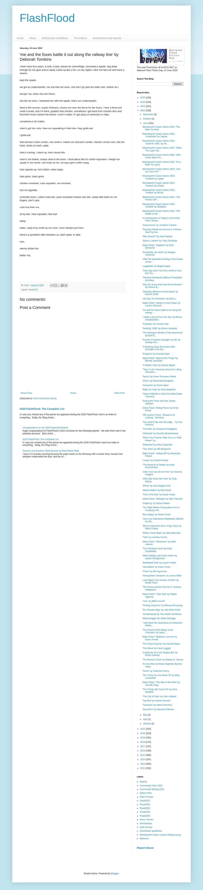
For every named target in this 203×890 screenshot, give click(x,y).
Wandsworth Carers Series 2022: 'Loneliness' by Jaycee (158, 135)
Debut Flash (146, 793)
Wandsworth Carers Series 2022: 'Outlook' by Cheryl (158, 184)
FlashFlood (47, 18)
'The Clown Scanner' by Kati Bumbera (161, 644)
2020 (143, 733)
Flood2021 (145, 800)
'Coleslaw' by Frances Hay (155, 324)
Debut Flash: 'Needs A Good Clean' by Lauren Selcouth (161, 304)
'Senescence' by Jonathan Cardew (159, 225)
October (147, 118)
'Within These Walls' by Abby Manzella (161, 533)
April (145, 719)
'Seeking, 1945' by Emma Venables (159, 328)
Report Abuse (145, 847)
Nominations (146, 823)
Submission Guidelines (55, 38)
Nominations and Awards (107, 38)
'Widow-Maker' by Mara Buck (156, 490)
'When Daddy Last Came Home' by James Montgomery (159, 557)
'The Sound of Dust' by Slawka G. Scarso (162, 659)
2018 (143, 742)
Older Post (119, 393)
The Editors (80, 38)
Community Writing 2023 (152, 789)
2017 (143, 746)
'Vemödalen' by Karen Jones (156, 567)
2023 (143, 106)
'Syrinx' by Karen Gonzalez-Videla (159, 376)
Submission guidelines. (151, 831)
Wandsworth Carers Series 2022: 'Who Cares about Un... (161, 156)
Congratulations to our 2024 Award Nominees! (45, 427)
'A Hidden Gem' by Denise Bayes (158, 365)
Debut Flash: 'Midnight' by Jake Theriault (162, 498)
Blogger (115, 873)
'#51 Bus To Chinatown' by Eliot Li (159, 298)
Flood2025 (145, 816)
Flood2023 (145, 808)
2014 (143, 759)
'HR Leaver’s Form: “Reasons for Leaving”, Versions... (158, 416)
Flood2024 (145, 812)
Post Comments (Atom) (45, 398)
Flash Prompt (146, 797)
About (32, 38)
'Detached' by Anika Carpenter (157, 444)
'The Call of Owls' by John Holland (159, 696)
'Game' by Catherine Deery (155, 671)
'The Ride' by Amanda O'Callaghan (159, 429)
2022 (143, 110)
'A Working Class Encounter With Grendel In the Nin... (158, 348)
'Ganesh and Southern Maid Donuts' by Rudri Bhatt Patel (50, 451)
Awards (143, 781)
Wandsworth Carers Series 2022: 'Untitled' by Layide (158, 177)
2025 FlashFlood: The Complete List (42, 408)
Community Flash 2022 (151, 785)
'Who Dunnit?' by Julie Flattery (157, 236)
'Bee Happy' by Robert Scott (156, 514)
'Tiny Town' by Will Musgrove (156, 449)
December (148, 114)
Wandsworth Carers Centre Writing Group (160, 835)
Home (20, 38)
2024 (143, 102)
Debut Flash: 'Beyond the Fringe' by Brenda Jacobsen (160, 359)
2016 (143, 750)
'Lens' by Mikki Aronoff (153, 601)
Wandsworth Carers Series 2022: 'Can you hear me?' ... (161, 170)
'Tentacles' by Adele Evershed (157, 705)
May (145, 715)
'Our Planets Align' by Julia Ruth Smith (161, 610)
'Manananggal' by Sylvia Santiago (159, 618)
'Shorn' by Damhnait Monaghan (157, 381)
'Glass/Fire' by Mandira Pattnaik (158, 709)
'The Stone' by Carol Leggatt (156, 648)
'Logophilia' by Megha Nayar (156, 266)
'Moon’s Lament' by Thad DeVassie (159, 240)
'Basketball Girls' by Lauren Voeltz (159, 562)
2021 (143, 729)
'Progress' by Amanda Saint (156, 354)
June (145, 123)
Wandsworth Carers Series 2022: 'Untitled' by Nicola (158, 191)
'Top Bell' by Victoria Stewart (156, 700)
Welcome (144, 838)
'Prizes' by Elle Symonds (154, 571)
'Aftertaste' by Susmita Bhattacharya (160, 433)
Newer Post (26, 393)
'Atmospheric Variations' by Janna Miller (162, 575)
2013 (143, 764)
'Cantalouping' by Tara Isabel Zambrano (162, 614)
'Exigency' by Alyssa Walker (156, 503)
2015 (143, 755)
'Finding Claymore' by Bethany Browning (162, 605)
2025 (143, 97)
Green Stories (146, 819)
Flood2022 (33, 289)
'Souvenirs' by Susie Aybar (155, 385)
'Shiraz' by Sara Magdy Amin (156, 485)
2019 (143, 737)
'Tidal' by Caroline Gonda (154, 537)
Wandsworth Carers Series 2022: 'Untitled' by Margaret (158, 205)
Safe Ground (146, 827)
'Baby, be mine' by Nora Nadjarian (159, 389)
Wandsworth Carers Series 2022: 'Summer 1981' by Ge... (158, 142)
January (147, 723)
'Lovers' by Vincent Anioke (155, 460)
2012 (143, 768)
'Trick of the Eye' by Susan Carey (158, 494)
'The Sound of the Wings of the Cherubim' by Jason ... (157, 631)
